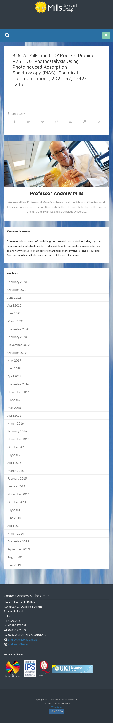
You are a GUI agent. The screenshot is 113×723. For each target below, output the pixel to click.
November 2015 (18, 439)
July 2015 (13, 455)
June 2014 (14, 517)
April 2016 (14, 415)
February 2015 (17, 478)
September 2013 (18, 549)
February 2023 (17, 282)
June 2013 (14, 565)
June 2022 (14, 297)
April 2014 (14, 525)
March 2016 (15, 423)
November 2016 (18, 392)
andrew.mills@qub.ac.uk (22, 639)
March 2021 (15, 321)
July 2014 (13, 510)
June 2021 (14, 313)
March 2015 (15, 470)
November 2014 (18, 494)
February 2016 (17, 431)
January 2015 (16, 486)
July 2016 (13, 399)
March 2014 (15, 533)
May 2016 (14, 407)
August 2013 (15, 557)
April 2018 (14, 376)
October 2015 (16, 447)
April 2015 (14, 462)
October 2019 (16, 352)
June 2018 (14, 368)
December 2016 (18, 384)
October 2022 (16, 289)
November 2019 (18, 344)
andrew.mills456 (18, 644)
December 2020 (18, 329)
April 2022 (14, 305)
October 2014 (16, 502)
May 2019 (14, 360)
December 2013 (18, 541)
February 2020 (17, 337)
